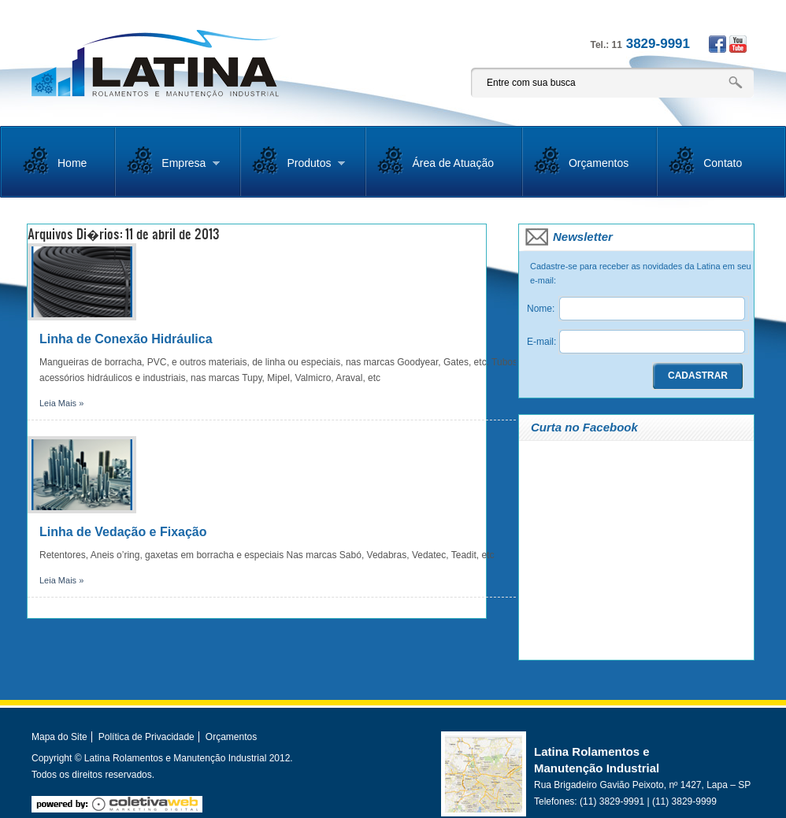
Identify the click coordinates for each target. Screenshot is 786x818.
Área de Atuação (453, 163)
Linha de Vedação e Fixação (123, 532)
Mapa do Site (59, 736)
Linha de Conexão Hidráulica (126, 339)
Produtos (298, 169)
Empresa (173, 169)
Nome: (540, 308)
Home (72, 163)
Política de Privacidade (146, 736)
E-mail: (541, 341)
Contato (722, 163)
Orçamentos (598, 163)
